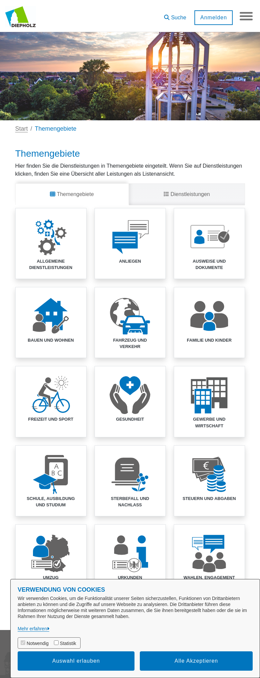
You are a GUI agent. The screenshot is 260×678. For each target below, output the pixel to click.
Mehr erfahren (32, 628)
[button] (174, 15)
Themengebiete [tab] (72, 194)
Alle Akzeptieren (196, 661)
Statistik (68, 643)
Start (21, 128)
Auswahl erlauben (76, 661)
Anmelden (213, 17)
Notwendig (38, 643)
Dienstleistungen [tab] (187, 194)
